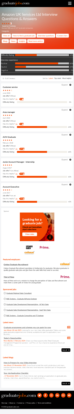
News (13, 41)
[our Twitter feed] (38, 395)
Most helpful (66, 78)
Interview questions (46, 35)
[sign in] (38, 400)
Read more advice (36, 41)
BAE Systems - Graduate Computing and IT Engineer (25, 316)
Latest (51, 78)
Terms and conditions (44, 408)
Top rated (57, 78)
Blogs (5, 41)
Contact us (20, 408)
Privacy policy (31, 408)
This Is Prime (9, 277)
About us (12, 408)
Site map (4, 408)
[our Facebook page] (44, 395)
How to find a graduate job (24, 35)
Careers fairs (62, 35)
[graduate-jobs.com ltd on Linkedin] (56, 395)
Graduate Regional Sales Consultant (19, 293)
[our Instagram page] (50, 395)
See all (65, 350)
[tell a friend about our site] (63, 395)
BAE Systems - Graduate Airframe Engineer (21, 299)
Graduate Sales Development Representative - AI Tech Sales (27, 304)
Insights (22, 41)
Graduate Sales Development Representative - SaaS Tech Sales (28, 310)
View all (6, 35)
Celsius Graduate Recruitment (16, 264)
